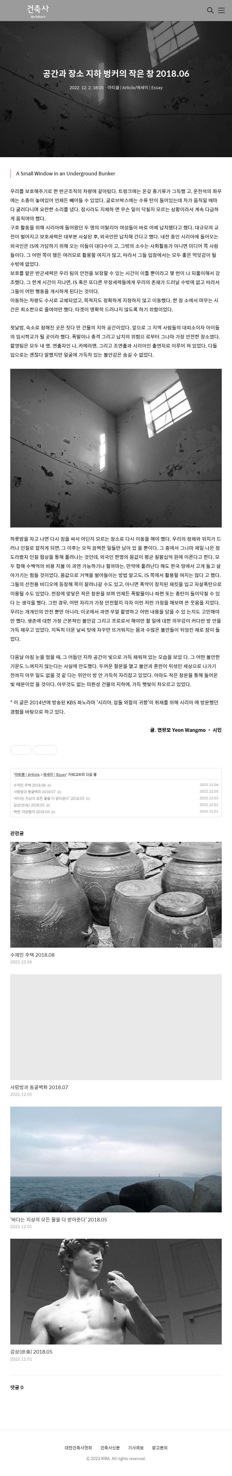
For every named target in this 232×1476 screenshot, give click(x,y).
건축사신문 (110, 1447)
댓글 (17, 1387)
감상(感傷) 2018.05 (29, 805)
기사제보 (136, 1447)
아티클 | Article (27, 774)
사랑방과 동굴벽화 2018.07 (35, 791)
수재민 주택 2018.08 (30, 785)
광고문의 (160, 1447)
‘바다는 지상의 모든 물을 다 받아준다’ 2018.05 (49, 798)
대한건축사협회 (78, 1447)
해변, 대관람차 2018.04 (32, 811)
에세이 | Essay (54, 774)
